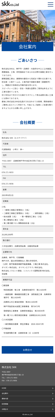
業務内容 (5, 398)
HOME (4, 388)
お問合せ (27, 349)
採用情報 (5, 404)
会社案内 (5, 393)
